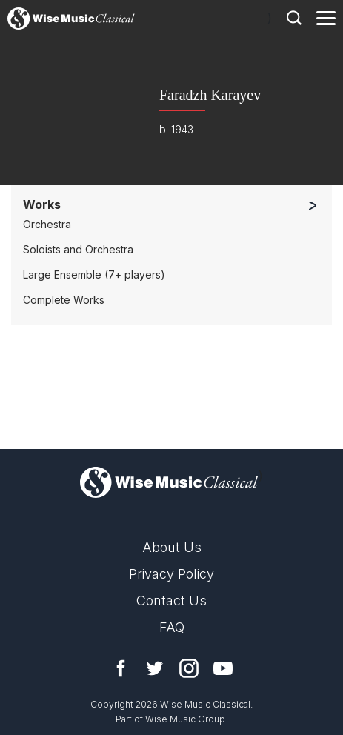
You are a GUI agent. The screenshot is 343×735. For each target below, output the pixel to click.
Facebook (120, 668)
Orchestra (47, 224)
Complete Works (63, 299)
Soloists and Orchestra (78, 249)
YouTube (223, 668)
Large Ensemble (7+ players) (94, 274)
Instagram (189, 668)
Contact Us (171, 600)
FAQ (171, 627)
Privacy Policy (171, 574)
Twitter (154, 668)
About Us (172, 547)
